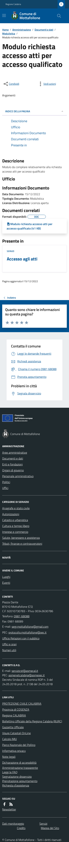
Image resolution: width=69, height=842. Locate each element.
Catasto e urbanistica (15, 520)
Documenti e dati (44, 30)
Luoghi (6, 577)
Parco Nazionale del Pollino (18, 745)
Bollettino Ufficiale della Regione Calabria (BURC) (32, 721)
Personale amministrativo (17, 476)
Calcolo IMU (9, 739)
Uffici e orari (9, 644)
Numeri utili (9, 650)
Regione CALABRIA (14, 715)
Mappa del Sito (50, 828)
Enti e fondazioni (12, 464)
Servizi (10, 251)
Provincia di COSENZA (15, 709)
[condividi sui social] (11, 84)
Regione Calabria (13, 4)
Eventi (6, 582)
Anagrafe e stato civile (16, 508)
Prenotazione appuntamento (19, 781)
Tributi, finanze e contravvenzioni (22, 543)
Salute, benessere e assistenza (21, 537)
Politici (6, 482)
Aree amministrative (14, 452)
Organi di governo (13, 470)
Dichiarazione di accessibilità (19, 762)
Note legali (8, 756)
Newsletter (9, 809)
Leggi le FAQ (9, 772)
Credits (21, 828)
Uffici (5, 488)
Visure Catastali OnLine (16, 733)
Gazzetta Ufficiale (13, 727)
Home (5, 30)
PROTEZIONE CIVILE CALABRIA (21, 703)
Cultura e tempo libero (15, 526)
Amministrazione (21, 30)
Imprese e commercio (15, 532)
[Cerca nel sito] (57, 15)
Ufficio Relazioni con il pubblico (20, 638)
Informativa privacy (14, 751)
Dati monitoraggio (13, 823)
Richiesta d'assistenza (15, 785)
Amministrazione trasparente (20, 768)
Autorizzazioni (10, 514)
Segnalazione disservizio (17, 776)
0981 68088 (21, 616)
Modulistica (8, 33)
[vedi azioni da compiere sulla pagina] (47, 84)
